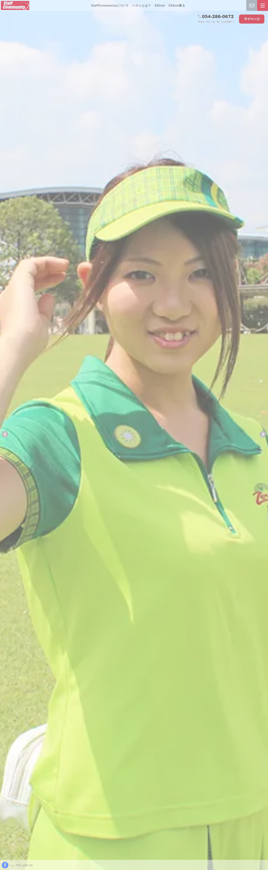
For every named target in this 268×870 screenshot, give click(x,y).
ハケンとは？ (141, 5)
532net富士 (177, 5)
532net (160, 5)
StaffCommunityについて (110, 5)
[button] (5, 434)
